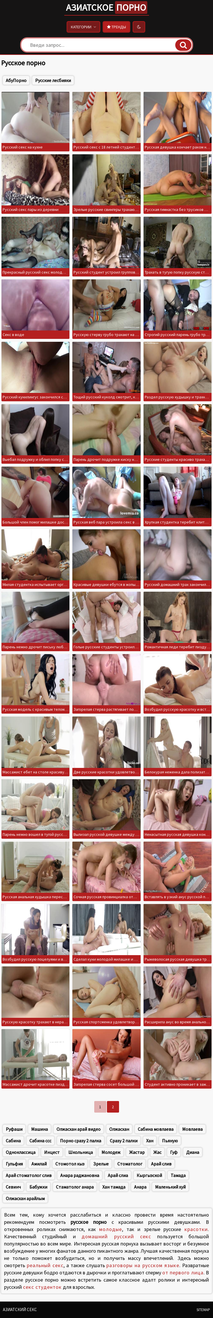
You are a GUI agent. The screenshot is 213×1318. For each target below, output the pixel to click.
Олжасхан (119, 1129)
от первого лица (182, 1272)
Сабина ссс (40, 1140)
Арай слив (161, 1164)
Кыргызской (149, 1175)
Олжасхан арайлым (25, 1198)
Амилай (39, 1164)
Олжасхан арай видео (78, 1129)
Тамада (178, 1175)
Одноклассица (20, 1152)
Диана (192, 1152)
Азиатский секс (20, 1309)
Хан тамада (113, 1187)
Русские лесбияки (53, 80)
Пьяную (170, 1140)
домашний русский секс (116, 1236)
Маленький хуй (170, 1187)
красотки (196, 1229)
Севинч (13, 1187)
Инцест (52, 1152)
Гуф (174, 1152)
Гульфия (14, 1164)
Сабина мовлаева (156, 1129)
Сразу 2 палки (123, 1140)
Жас (157, 1152)
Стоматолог (129, 1164)
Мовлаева (192, 1129)
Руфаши (14, 1129)
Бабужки (38, 1187)
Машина (39, 1129)
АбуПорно (16, 80)
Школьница (80, 1152)
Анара (140, 1187)
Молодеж (110, 1152)
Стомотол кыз (69, 1164)
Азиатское (106, 7)
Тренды (116, 26)
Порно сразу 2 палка (80, 1140)
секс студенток (42, 1287)
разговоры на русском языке (142, 1265)
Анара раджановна (79, 1175)
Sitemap (203, 1309)
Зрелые (101, 1164)
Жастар (137, 1152)
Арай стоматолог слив (29, 1175)
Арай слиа (118, 1175)
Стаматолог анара (75, 1187)
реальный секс (45, 1265)
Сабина (13, 1140)
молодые (110, 1229)
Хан (149, 1140)
